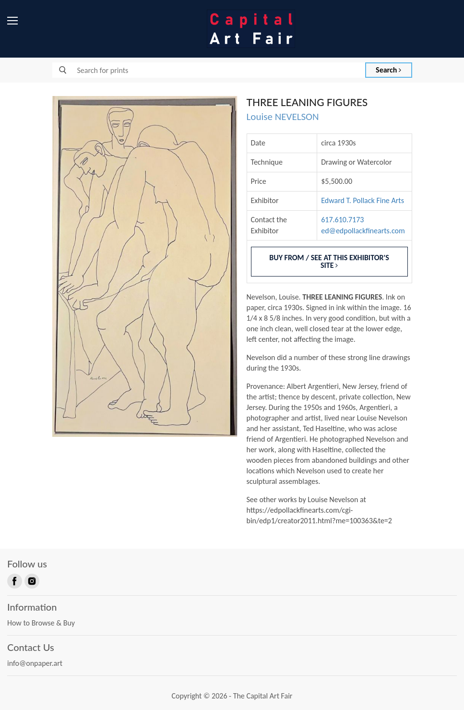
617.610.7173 (342, 219)
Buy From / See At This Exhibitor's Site (329, 261)
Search (388, 69)
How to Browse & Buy (41, 622)
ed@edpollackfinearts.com (363, 230)
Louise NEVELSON (283, 116)
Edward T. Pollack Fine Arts (362, 200)
